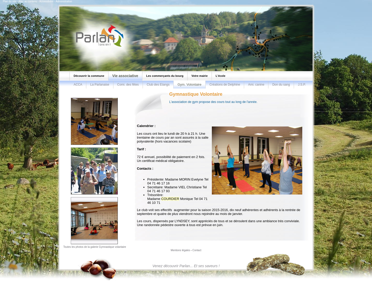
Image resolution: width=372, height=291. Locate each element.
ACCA (78, 84)
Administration (64, 1)
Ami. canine (256, 84)
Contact (196, 250)
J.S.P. (302, 84)
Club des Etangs (158, 84)
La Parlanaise (99, 84)
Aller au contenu (27, 1)
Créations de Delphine (225, 84)
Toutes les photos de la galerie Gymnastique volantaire (94, 246)
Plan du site (9, 1)
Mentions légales (180, 250)
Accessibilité (46, 1)
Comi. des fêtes (128, 84)
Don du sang (281, 84)
